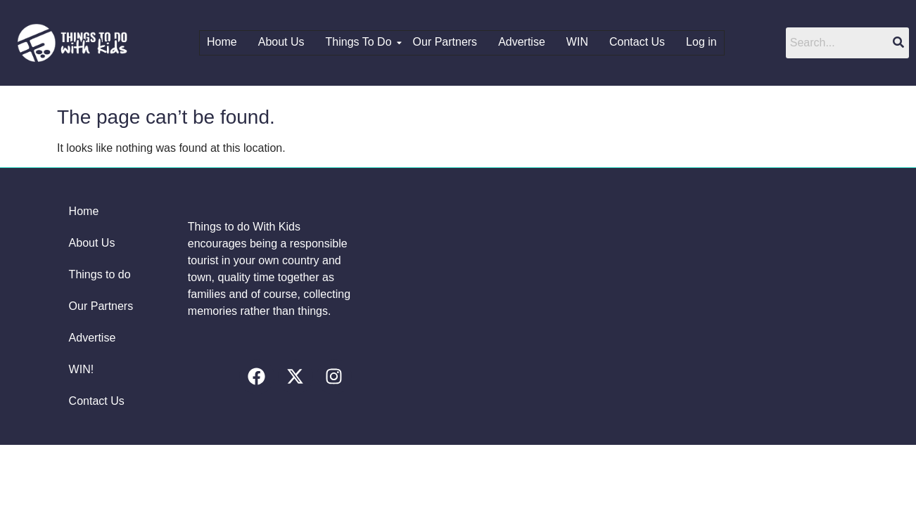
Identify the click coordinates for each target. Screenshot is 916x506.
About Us (281, 42)
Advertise (522, 42)
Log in (702, 42)
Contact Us (637, 42)
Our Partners (445, 42)
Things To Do (362, 42)
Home (223, 42)
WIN (577, 42)
